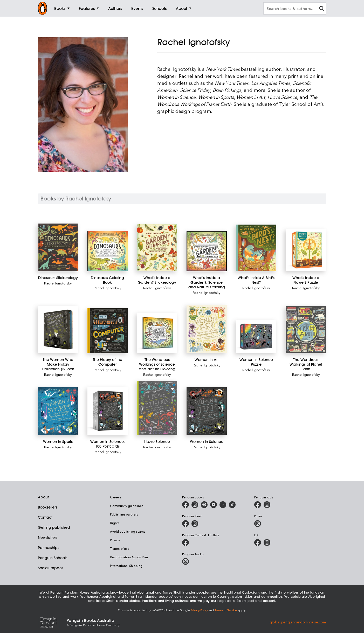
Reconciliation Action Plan (129, 557)
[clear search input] (321, 9)
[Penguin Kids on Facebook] (257, 504)
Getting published (54, 527)
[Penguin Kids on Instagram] (267, 504)
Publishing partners (124, 514)
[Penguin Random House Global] (52, 622)
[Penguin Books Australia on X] (204, 504)
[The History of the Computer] (107, 330)
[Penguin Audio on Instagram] (185, 561)
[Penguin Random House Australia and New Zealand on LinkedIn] (222, 504)
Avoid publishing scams (127, 531)
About (43, 497)
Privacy (115, 540)
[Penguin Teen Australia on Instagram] (194, 523)
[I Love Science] (157, 408)
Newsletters (47, 537)
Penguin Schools (52, 557)
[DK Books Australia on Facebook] (257, 542)
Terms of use (119, 548)
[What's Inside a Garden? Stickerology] (157, 247)
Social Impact (50, 568)
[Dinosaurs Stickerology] (58, 248)
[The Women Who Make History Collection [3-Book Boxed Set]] (58, 329)
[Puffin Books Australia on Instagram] (257, 523)
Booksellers (47, 507)
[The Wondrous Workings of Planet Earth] (306, 329)
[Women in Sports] (58, 411)
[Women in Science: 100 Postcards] (107, 411)
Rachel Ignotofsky (58, 283)
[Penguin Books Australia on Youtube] (213, 504)
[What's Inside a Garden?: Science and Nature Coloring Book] (207, 251)
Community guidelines (126, 505)
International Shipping (126, 565)
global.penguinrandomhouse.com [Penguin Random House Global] (298, 622)
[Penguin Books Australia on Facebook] (185, 504)
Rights (114, 522)
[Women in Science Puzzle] (256, 336)
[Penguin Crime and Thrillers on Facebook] (185, 542)
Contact (45, 517)
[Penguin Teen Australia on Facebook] (185, 523)
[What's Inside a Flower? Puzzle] (306, 250)
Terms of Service (226, 610)
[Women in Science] (207, 411)
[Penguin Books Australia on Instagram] (194, 504)
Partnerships (48, 547)
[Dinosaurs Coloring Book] (107, 251)
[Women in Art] (207, 329)
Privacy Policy (199, 610)
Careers (115, 497)
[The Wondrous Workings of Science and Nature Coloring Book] (157, 333)
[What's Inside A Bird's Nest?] (256, 248)
